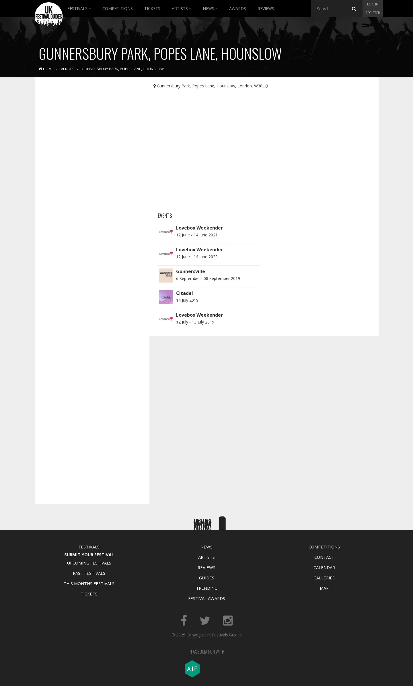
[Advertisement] (88, 172)
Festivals (79, 8)
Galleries (324, 578)
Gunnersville (190, 271)
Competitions (117, 8)
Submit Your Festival (89, 554)
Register (372, 12)
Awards (237, 8)
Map (324, 588)
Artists (181, 8)
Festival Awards (206, 598)
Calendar (324, 567)
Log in (373, 4)
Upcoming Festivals (89, 563)
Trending (206, 588)
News (210, 8)
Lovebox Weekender (199, 228)
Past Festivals (89, 573)
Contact (324, 557)
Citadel (184, 293)
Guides (206, 578)
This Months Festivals (88, 583)
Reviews (266, 8)
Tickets (152, 8)
